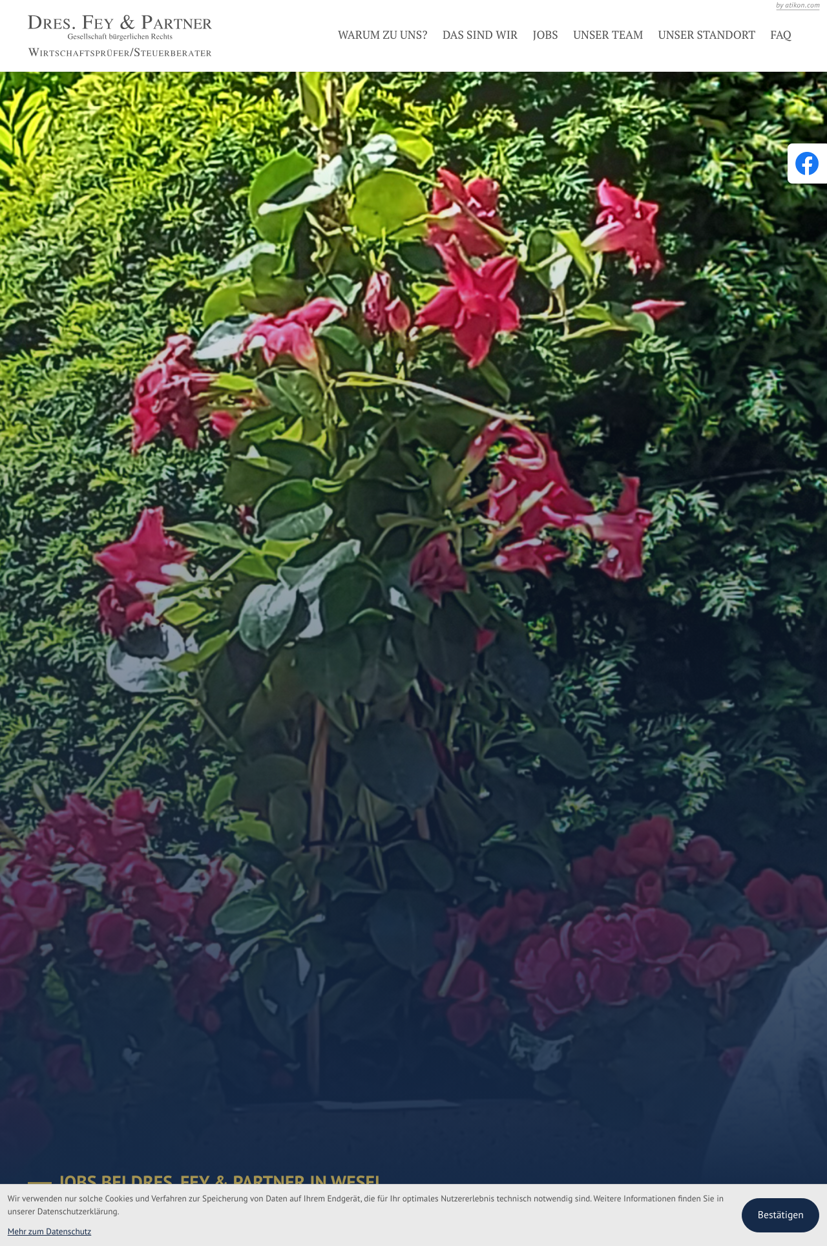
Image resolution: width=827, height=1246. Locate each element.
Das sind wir (480, 35)
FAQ (780, 35)
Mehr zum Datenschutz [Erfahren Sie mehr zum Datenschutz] (50, 1231)
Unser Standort (706, 35)
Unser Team (608, 35)
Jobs (545, 35)
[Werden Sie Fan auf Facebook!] (807, 163)
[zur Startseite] (120, 35)
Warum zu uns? (383, 35)
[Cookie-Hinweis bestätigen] (780, 1215)
